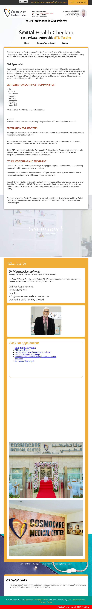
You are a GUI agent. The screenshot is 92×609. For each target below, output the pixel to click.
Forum (65, 43)
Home (26, 43)
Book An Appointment (46, 43)
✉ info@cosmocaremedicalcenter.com (49, 2)
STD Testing (62, 37)
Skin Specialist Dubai (76, 599)
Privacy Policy (46, 602)
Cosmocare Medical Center (36, 599)
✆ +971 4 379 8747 (78, 2)
